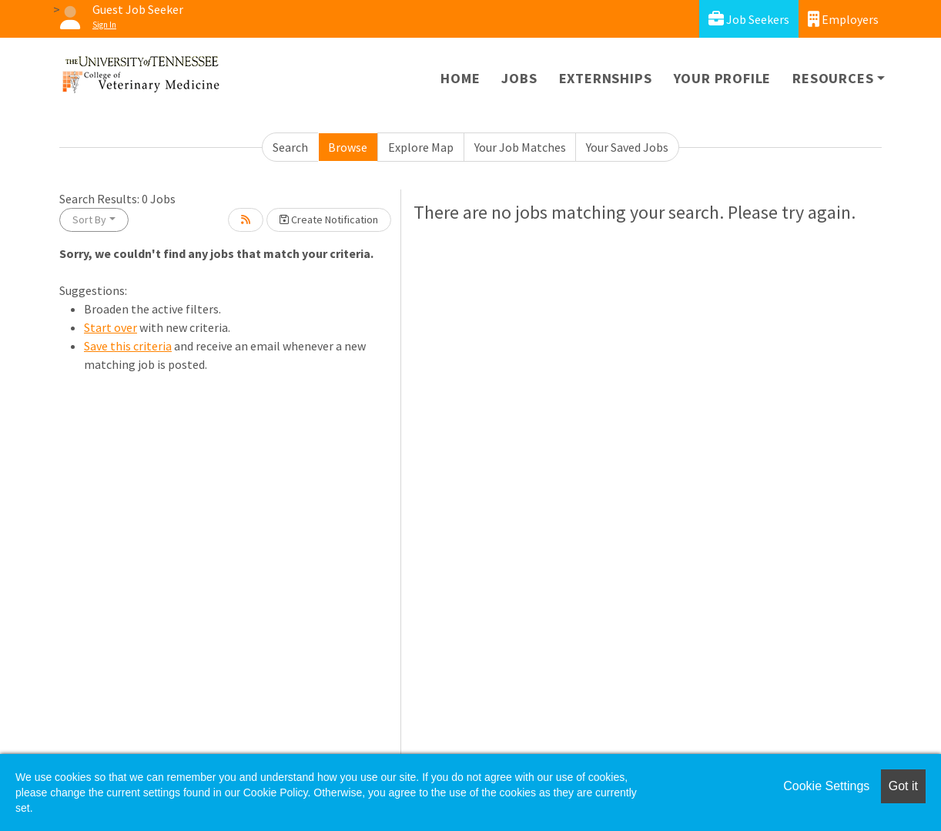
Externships (605, 78)
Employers (843, 18)
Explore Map (421, 147)
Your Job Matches (520, 147)
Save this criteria (128, 346)
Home (460, 78)
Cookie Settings (826, 785)
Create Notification (329, 219)
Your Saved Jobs (627, 147)
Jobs (519, 78)
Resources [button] (832, 78)
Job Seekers (748, 18)
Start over (110, 327)
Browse (347, 147)
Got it (903, 785)
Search (290, 147)
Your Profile (723, 78)
